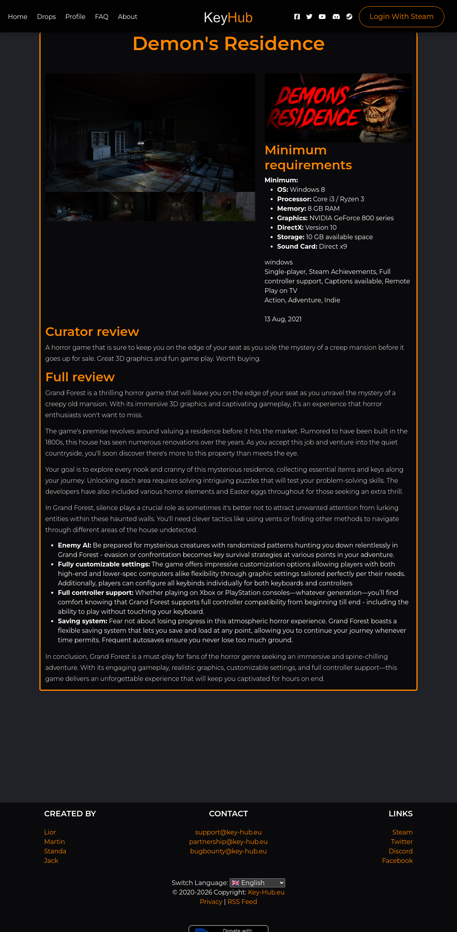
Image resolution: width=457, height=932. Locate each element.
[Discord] (336, 18)
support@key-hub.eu (228, 832)
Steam (402, 832)
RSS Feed (242, 902)
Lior (50, 832)
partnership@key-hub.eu (228, 842)
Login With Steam (402, 16)
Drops (46, 17)
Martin (54, 842)
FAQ (101, 17)
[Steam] (349, 18)
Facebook (397, 860)
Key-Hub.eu (266, 892)
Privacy (211, 902)
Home (18, 17)
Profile (75, 17)
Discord (401, 851)
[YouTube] (322, 18)
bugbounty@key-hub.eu (228, 851)
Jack (51, 860)
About (127, 17)
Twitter (402, 842)
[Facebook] (297, 18)
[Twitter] (309, 18)
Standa (55, 851)
